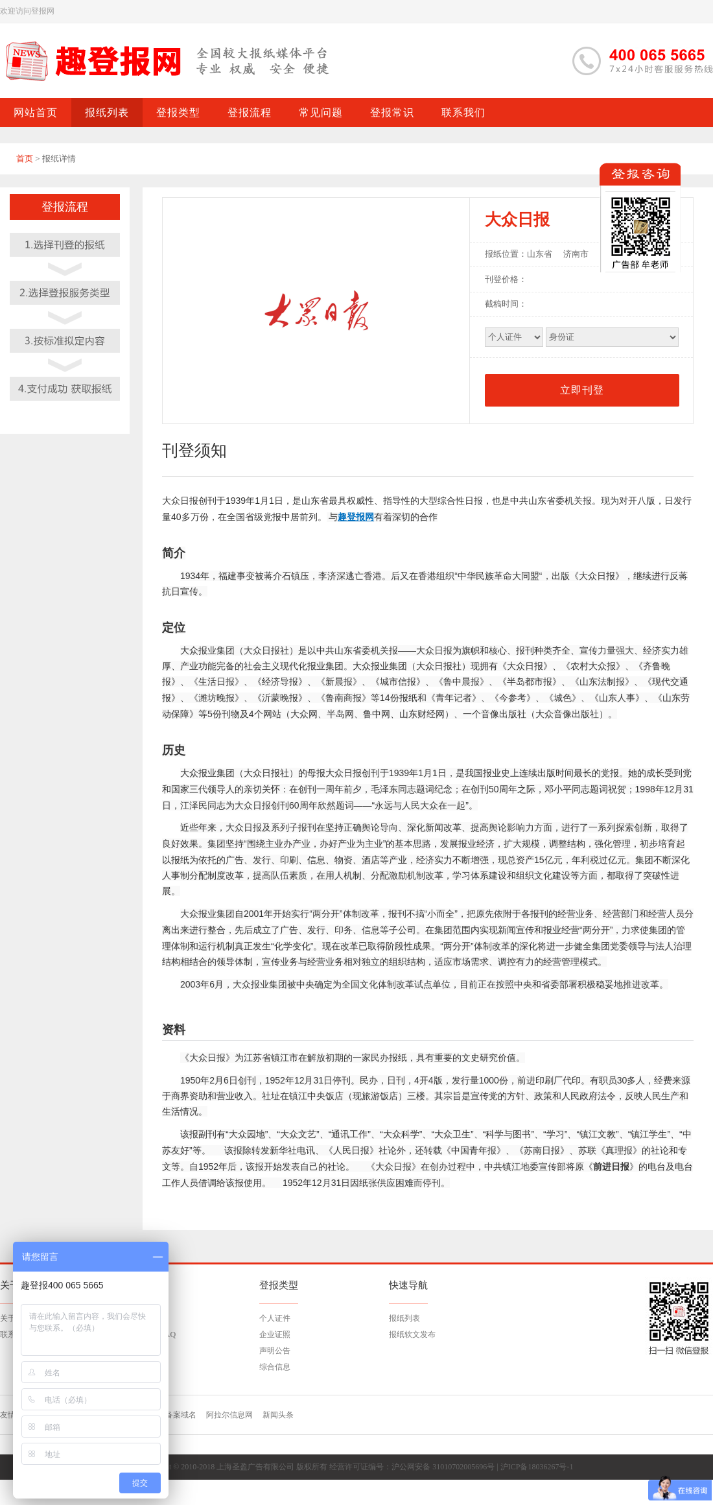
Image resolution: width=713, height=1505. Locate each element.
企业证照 (274, 1334)
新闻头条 (278, 1414)
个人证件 (274, 1318)
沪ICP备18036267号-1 (537, 1466)
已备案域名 (177, 1414)
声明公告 (274, 1350)
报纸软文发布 (412, 1334)
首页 (24, 158)
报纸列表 (404, 1318)
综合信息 (274, 1366)
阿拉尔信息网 (229, 1414)
